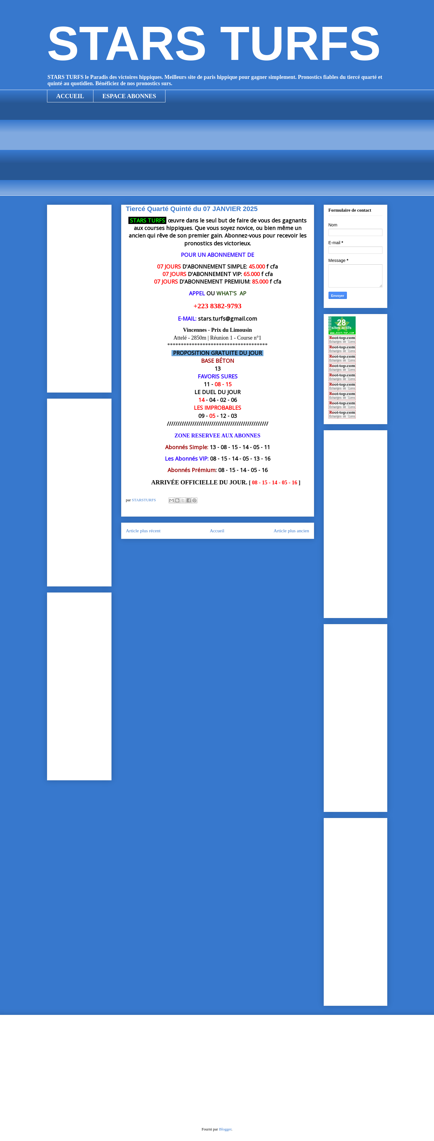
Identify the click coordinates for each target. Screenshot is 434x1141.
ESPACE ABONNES (129, 96)
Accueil (217, 530)
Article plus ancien (291, 530)
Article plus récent (143, 530)
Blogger (225, 1129)
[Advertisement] (217, 153)
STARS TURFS (214, 43)
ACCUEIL (70, 96)
